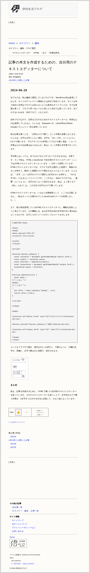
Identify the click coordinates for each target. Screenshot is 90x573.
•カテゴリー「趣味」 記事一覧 (25, 511)
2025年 (12, 437)
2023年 (12, 444)
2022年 (12, 447)
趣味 (37, 43)
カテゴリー (25, 43)
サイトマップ (18, 520)
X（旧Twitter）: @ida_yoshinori (22, 564)
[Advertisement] (43, 30)
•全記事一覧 (17, 507)
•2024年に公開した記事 (19, 80)
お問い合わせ (18, 531)
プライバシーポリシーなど (23, 528)
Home (12, 43)
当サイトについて (20, 524)
